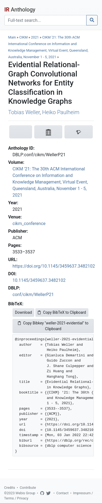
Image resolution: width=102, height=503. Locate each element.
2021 (35, 37)
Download (23, 312)
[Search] (45, 20)
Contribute (28, 488)
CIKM (23, 37)
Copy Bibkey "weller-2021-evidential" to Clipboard (53, 326)
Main (12, 37)
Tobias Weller (24, 112)
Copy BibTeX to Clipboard (62, 312)
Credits (9, 488)
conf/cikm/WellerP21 (33, 294)
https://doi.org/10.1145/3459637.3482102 (54, 266)
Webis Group (25, 493)
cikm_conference (29, 223)
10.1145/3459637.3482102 (39, 280)
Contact (62, 493)
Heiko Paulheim (60, 112)
